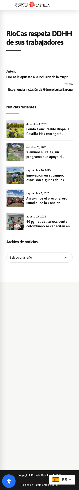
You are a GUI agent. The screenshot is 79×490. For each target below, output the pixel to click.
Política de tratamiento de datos (39, 484)
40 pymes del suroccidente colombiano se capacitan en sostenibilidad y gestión (48, 226)
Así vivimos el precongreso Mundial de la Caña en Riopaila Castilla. (46, 203)
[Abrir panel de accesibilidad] (9, 481)
